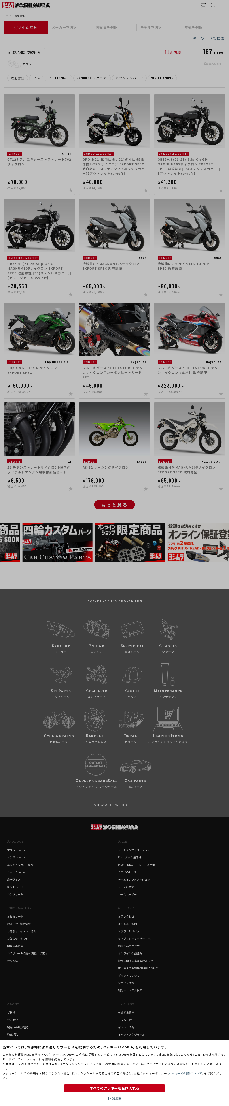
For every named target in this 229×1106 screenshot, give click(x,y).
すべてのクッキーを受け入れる (114, 1088)
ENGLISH (114, 1098)
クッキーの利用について (185, 1073)
